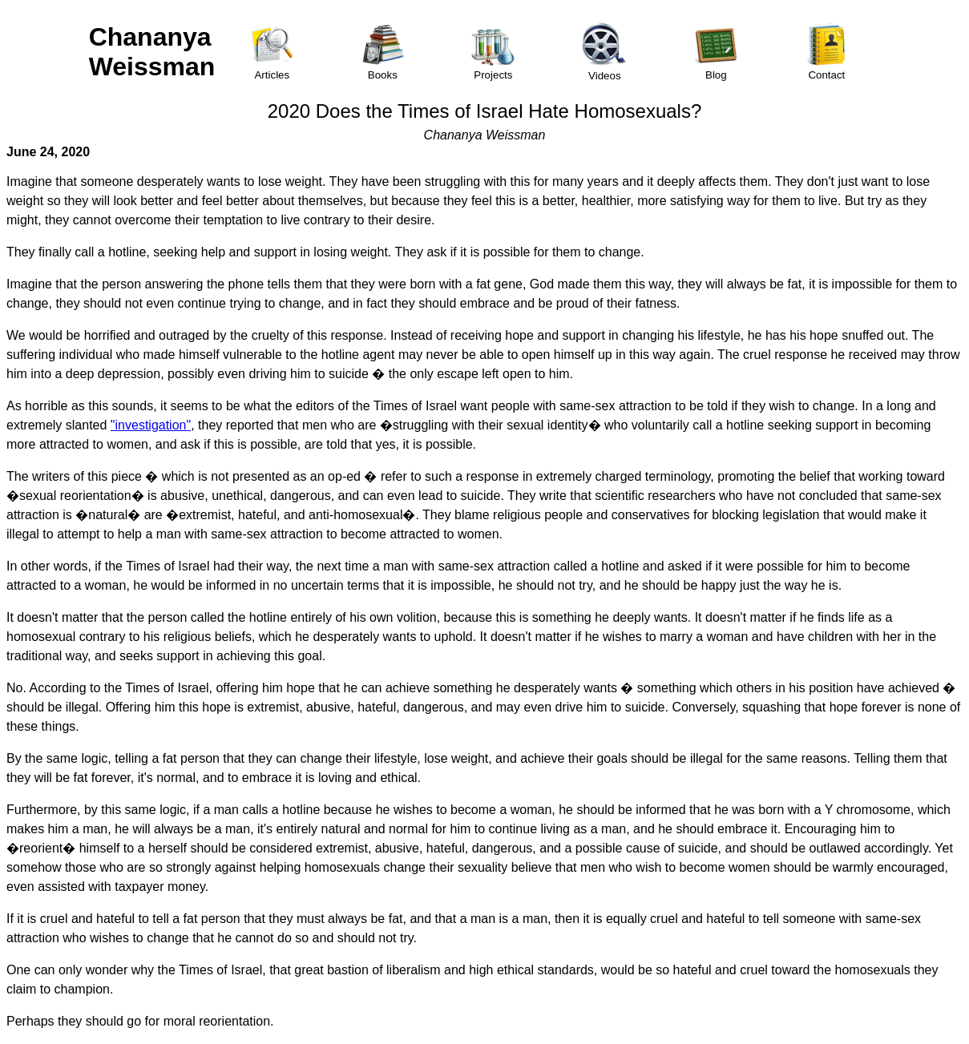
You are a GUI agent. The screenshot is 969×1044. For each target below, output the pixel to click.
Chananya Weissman (152, 51)
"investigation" (151, 425)
